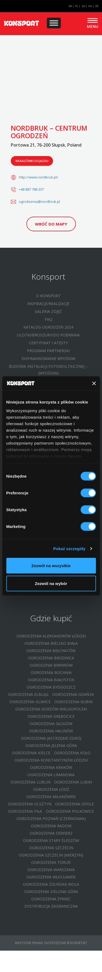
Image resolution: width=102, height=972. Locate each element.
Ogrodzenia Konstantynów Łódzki (51, 760)
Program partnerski (48, 350)
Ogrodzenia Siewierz (51, 833)
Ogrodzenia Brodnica (51, 657)
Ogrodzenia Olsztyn (29, 803)
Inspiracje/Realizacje (48, 303)
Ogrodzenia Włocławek (51, 877)
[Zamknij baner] (94, 383)
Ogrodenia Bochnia (51, 672)
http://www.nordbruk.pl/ (38, 177)
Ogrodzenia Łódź (51, 789)
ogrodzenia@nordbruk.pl (39, 201)
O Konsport (48, 295)
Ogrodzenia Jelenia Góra (51, 745)
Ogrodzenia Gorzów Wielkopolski (51, 709)
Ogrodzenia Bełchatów (51, 650)
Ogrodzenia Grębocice (51, 716)
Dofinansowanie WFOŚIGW (48, 358)
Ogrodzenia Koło (72, 752)
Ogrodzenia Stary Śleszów (51, 840)
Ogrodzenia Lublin (30, 782)
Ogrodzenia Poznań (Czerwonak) (51, 818)
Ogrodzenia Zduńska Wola (51, 884)
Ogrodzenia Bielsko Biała (51, 643)
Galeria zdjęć (48, 311)
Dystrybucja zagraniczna (51, 906)
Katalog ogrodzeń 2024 (48, 327)
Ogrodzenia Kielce (31, 752)
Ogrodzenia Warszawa (51, 869)
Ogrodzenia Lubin (73, 782)
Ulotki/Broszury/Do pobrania (48, 335)
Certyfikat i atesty (48, 342)
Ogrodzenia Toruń (51, 862)
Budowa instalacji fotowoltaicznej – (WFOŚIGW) (48, 370)
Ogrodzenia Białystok (51, 679)
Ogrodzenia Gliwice (30, 701)
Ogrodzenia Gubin (73, 701)
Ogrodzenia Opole (74, 803)
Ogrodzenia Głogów (51, 723)
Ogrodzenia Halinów (51, 730)
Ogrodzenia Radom (51, 825)
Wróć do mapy (51, 224)
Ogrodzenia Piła (25, 811)
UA (83, 6)
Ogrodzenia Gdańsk (73, 694)
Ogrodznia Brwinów (51, 665)
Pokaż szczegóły (69, 548)
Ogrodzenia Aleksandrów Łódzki (51, 636)
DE (96, 6)
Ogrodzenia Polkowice (70, 811)
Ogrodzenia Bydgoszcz (51, 687)
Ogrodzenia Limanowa (51, 774)
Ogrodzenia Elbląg (28, 694)
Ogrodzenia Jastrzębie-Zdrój (51, 738)
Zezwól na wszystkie (51, 565)
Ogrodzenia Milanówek (51, 796)
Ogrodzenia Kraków (51, 767)
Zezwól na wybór (51, 583)
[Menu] (54, 22)
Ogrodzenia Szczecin (51, 847)
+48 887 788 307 (31, 189)
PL (76, 6)
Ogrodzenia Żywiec (51, 898)
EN (70, 6)
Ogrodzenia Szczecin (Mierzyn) (51, 855)
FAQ (48, 319)
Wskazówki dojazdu (31, 161)
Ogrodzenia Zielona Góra (51, 891)
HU (90, 6)
